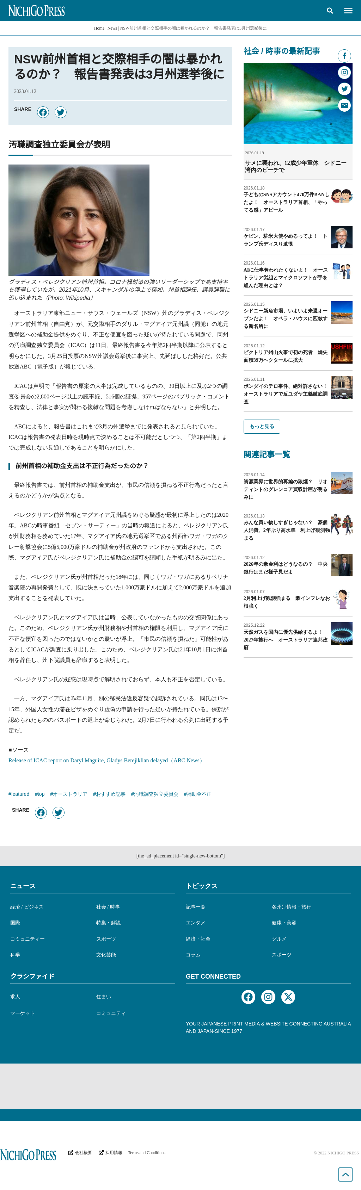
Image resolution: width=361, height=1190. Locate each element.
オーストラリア (70, 794)
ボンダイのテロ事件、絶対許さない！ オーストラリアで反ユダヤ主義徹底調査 (288, 393)
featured (20, 794)
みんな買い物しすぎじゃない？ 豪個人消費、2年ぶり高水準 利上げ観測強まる (287, 530)
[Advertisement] (180, 1086)
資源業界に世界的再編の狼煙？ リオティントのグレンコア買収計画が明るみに (286, 489)
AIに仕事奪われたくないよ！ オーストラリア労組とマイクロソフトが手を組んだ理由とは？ (286, 277)
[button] (330, 10)
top (41, 794)
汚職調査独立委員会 (156, 794)
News (112, 28)
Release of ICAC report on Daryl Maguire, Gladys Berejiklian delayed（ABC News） (106, 760)
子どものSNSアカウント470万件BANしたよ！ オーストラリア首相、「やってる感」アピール (287, 202)
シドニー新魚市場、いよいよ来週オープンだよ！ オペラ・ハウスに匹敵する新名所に (286, 318)
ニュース (23, 886)
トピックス (202, 886)
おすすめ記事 (111, 794)
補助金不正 (199, 794)
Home (99, 28)
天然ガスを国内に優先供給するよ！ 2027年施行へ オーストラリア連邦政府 (286, 639)
